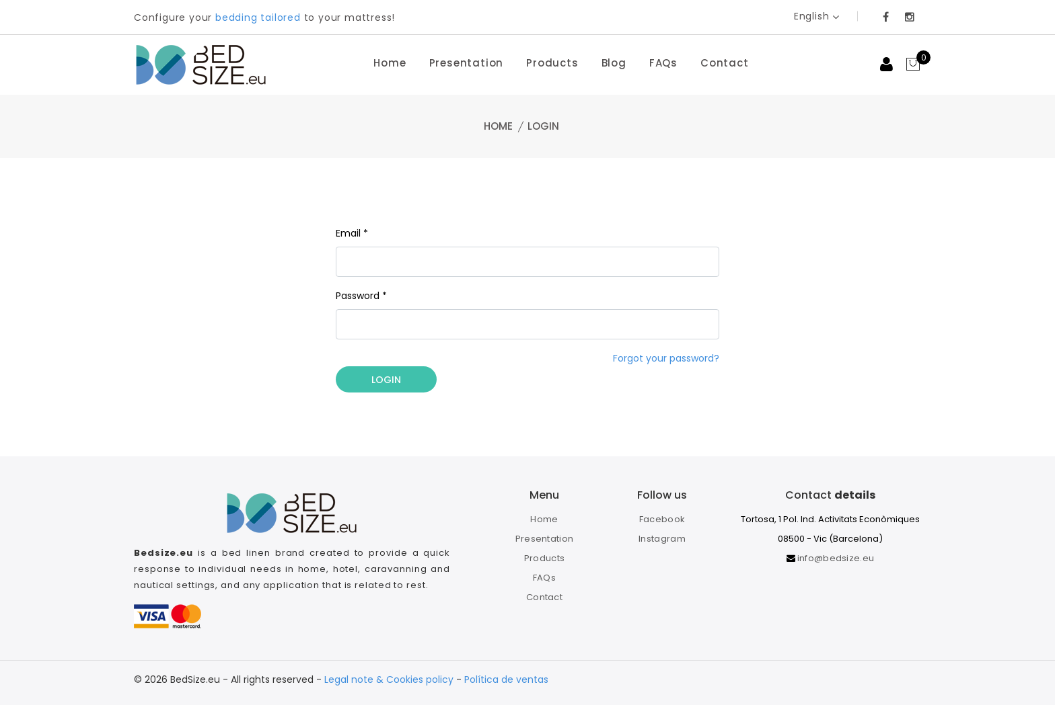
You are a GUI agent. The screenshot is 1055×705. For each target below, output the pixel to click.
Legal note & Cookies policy (388, 679)
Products (552, 63)
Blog (614, 63)
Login (386, 379)
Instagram (662, 538)
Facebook (662, 519)
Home (389, 63)
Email (352, 233)
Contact (724, 63)
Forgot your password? (666, 358)
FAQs (663, 63)
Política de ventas (506, 679)
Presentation (466, 63)
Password (361, 295)
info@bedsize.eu (836, 558)
